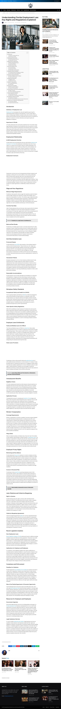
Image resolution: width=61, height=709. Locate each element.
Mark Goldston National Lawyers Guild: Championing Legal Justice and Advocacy (53, 62)
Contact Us (57, 707)
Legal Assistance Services (14, 102)
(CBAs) (21, 515)
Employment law (9, 112)
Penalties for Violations (13, 97)
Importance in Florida (12, 56)
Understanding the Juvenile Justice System (54, 56)
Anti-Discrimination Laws (12, 66)
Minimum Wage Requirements (14, 62)
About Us (47, 707)
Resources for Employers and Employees (15, 100)
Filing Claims (11, 84)
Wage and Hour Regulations (13, 61)
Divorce (18, 10)
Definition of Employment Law (14, 55)
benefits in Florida (27, 398)
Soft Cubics (22, 707)
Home (5, 10)
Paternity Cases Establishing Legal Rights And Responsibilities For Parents (54, 49)
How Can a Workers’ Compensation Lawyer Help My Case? (20, 669)
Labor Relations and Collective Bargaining (15, 89)
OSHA (24, 294)
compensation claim (32, 437)
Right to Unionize (12, 90)
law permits (16, 455)
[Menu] (1, 10)
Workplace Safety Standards (13, 71)
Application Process (12, 80)
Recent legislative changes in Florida (13, 536)
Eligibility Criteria (12, 79)
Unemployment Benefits (12, 78)
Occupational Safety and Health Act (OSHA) (16, 72)
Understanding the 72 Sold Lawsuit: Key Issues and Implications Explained (34, 699)
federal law (27, 328)
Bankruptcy (13, 10)
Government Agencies (13, 101)
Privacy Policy (52, 707)
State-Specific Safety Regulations (15, 73)
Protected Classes (12, 67)
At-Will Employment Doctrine (14, 59)
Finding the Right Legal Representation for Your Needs (54, 72)
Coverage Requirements (13, 83)
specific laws (17, 472)
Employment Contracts (13, 60)
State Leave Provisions (13, 77)
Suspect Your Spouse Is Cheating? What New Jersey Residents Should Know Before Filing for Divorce (33, 670)
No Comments (17, 22)
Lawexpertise (7, 707)
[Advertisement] (23, 164)
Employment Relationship (12, 57)
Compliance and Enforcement (13, 96)
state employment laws (15, 588)
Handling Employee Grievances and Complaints (50, 30)
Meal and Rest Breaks (13, 65)
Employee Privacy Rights (12, 85)
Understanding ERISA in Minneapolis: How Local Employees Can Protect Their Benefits (33, 692)
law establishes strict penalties (20, 569)
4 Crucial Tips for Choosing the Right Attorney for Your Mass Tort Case (53, 42)
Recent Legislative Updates (13, 92)
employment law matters (19, 621)
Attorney (8, 10)
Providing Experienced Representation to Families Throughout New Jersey (7, 669)
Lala (5, 22)
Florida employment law (11, 605)
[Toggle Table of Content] (27, 53)
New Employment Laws (13, 94)
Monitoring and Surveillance (13, 86)
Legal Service (26, 10)
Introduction (10, 54)
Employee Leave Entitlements (13, 74)
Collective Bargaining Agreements (15, 91)
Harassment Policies (12, 68)
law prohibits (17, 244)
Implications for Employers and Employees (16, 95)
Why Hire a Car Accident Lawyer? (54, 102)
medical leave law (29, 360)
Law (22, 10)
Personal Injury (33, 10)
